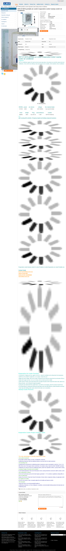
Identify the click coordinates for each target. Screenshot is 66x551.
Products (21, 4)
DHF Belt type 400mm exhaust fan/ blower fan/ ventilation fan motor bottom (9, 537)
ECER (54, 550)
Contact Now (44, 30)
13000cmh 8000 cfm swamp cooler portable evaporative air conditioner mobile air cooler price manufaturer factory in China (51, 526)
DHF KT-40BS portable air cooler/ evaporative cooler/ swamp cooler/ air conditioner (24, 542)
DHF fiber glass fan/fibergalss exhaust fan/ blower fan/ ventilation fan (8, 535)
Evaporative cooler (11, 6)
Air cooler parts (4, 26)
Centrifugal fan (4, 21)
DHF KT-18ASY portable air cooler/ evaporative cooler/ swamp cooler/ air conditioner (24, 535)
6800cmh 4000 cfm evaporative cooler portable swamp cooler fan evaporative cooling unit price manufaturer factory (32, 525)
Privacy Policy (12, 550)
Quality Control (40, 4)
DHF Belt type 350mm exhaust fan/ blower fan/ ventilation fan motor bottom (9, 540)
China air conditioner (19, 550)
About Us (26, 4)
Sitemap (55, 540)
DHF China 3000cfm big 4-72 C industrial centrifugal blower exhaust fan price (42, 545)
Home (16, 4)
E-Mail (52, 540)
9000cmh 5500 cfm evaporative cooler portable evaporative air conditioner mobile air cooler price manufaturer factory (41, 525)
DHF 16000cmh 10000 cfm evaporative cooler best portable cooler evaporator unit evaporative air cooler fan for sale (60, 525)
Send (64, 534)
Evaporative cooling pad (5, 15)
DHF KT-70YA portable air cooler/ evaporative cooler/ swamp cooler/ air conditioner (24, 545)
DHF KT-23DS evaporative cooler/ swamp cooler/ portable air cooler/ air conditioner (24, 539)
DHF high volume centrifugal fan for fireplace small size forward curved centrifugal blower (41, 535)
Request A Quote (54, 4)
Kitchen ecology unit (4, 17)
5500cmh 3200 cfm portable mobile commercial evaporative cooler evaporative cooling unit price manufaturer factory (22, 525)
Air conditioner (3, 19)
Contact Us (47, 4)
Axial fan (2, 23)
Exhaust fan (3, 12)
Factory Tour (32, 4)
